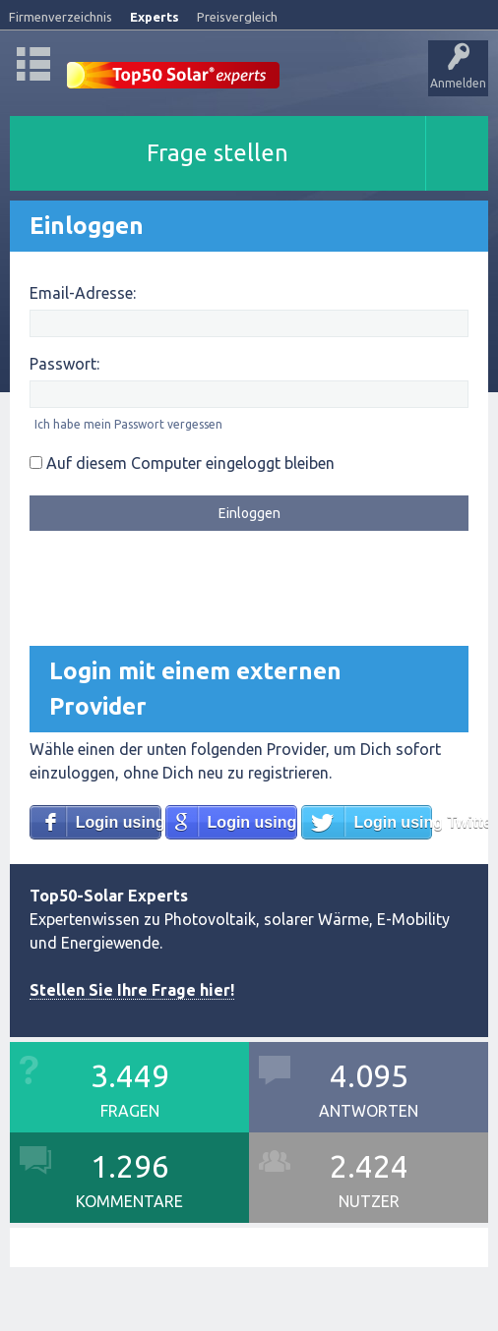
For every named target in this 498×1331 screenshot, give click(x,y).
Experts (154, 17)
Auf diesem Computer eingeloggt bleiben (182, 463)
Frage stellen (217, 153)
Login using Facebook (118, 822)
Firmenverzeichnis (60, 17)
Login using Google (252, 822)
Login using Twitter (392, 822)
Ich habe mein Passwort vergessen (128, 424)
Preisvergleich (237, 17)
